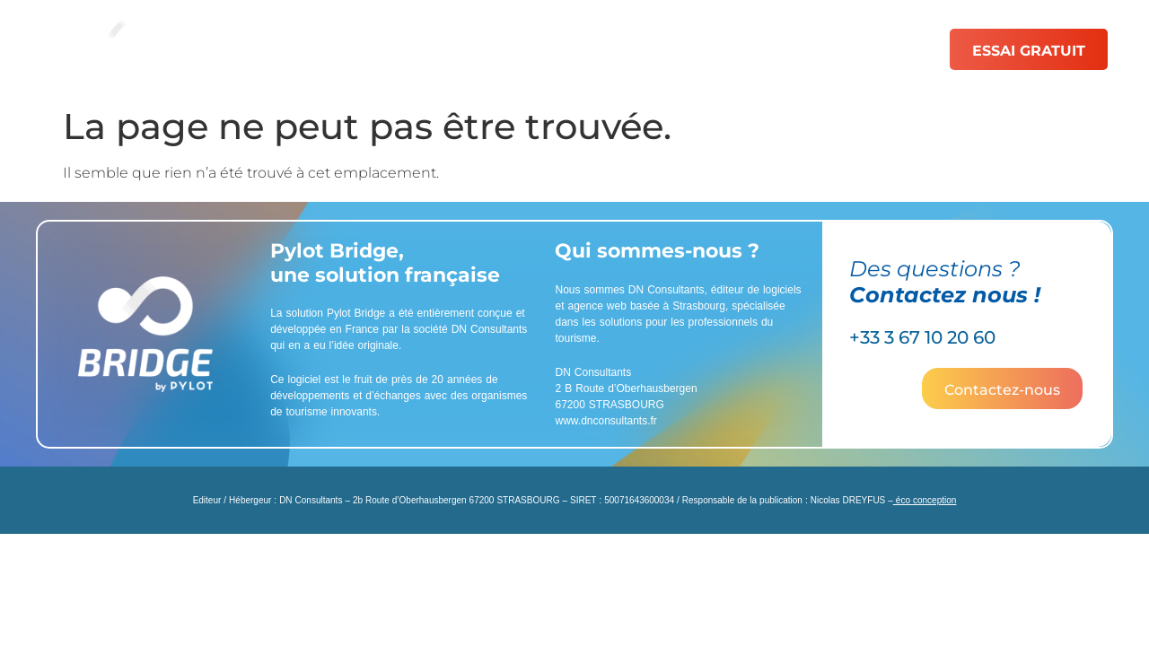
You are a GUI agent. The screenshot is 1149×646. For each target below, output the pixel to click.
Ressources (835, 48)
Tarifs (728, 48)
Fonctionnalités (426, 48)
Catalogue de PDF (595, 48)
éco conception (925, 500)
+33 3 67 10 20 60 (922, 337)
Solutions (288, 48)
